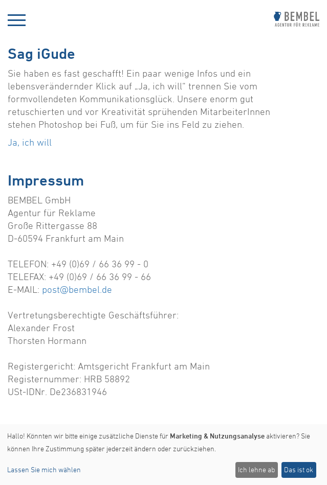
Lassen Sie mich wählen (44, 469)
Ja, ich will (30, 142)
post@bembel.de (77, 289)
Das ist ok (298, 469)
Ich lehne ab (256, 469)
